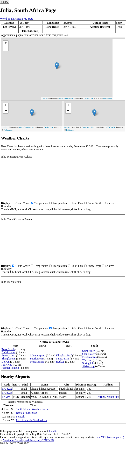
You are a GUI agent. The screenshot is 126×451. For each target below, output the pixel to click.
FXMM (6, 396)
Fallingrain (107, 98)
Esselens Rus (89, 357)
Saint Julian (62, 358)
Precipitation (60, 203)
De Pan (6, 361)
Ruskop (60, 361)
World (3, 18)
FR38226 (7, 392)
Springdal (87, 363)
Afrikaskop (88, 366)
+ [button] (6, 43)
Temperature (41, 203)
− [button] (6, 48)
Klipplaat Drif (64, 355)
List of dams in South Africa (31, 420)
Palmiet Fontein (10, 367)
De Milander (8, 352)
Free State (27, 18)
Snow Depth (94, 203)
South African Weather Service (33, 409)
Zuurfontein (36, 358)
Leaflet (45, 98)
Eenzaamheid (37, 361)
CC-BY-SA (88, 98)
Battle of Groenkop (26, 412)
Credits (53, 431)
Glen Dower (89, 353)
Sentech (20, 416)
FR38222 (7, 388)
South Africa (14, 18)
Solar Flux (77, 203)
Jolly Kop (7, 364)
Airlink (101, 396)
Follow (4, 2)
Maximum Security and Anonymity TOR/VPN (28, 440)
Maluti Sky (113, 396)
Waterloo (87, 360)
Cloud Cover (23, 203)
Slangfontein (9, 358)
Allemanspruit (37, 355)
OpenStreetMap (66, 98)
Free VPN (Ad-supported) (109, 437)
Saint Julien (88, 350)
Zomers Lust (8, 355)
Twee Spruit (8, 349)
